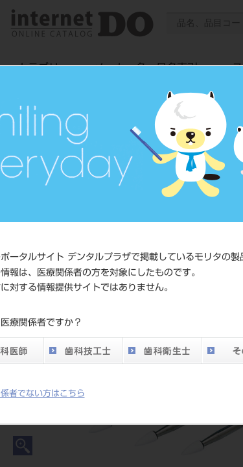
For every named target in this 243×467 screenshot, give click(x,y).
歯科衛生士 (162, 350)
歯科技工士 (82, 350)
